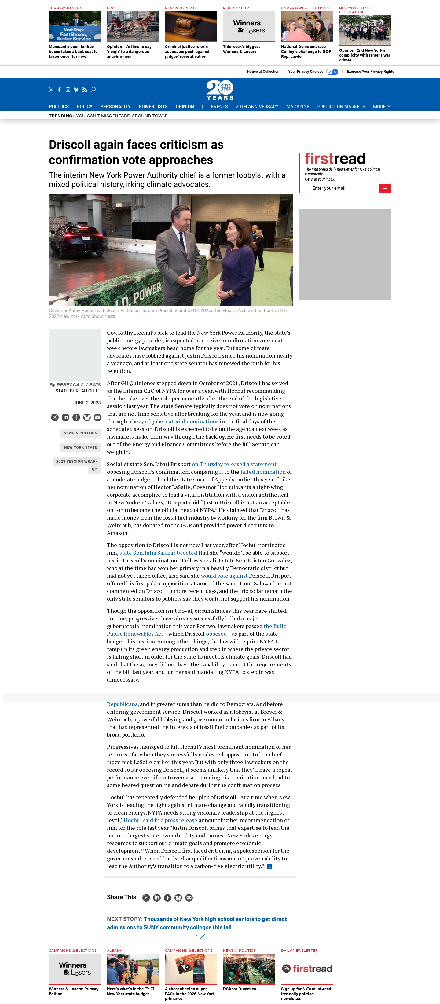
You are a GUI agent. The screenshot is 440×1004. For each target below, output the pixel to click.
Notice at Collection (263, 71)
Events (219, 106)
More (382, 107)
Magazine (297, 106)
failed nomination (263, 471)
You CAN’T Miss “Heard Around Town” (122, 115)
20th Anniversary (257, 106)
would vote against (224, 575)
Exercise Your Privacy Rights (370, 71)
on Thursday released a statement (234, 464)
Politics (59, 106)
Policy (85, 106)
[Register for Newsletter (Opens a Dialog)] (385, 188)
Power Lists (153, 106)
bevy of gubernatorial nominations (175, 421)
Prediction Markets (341, 106)
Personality (116, 106)
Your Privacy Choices (313, 72)
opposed (216, 633)
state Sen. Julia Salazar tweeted (158, 552)
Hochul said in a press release (160, 820)
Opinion (185, 106)
